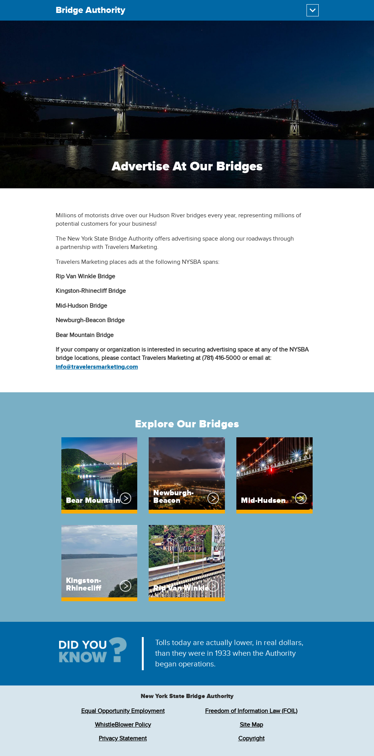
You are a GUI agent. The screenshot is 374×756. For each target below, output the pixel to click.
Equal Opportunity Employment (123, 711)
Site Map (251, 725)
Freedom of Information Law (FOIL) (251, 711)
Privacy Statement (123, 738)
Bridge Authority (90, 10)
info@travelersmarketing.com (97, 367)
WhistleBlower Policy (123, 725)
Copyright (251, 738)
